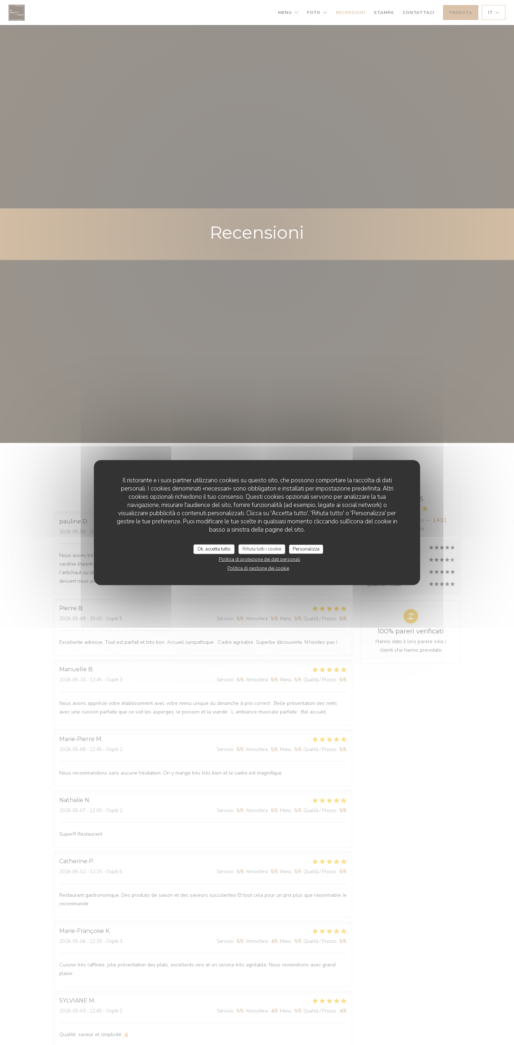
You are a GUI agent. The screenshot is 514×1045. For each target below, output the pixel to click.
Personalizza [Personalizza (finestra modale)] (306, 549)
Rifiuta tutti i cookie (261, 549)
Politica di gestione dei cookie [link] (258, 568)
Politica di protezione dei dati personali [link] (259, 559)
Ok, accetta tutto (214, 549)
